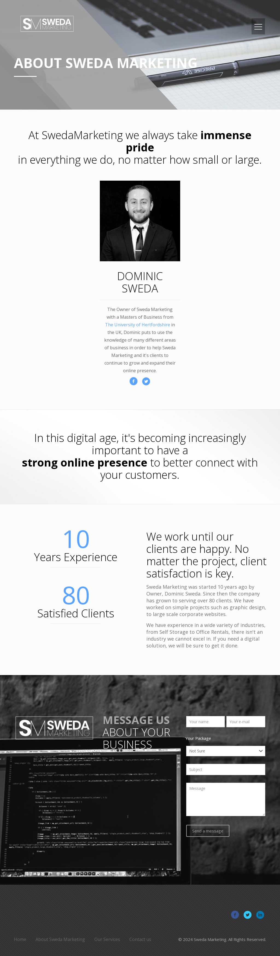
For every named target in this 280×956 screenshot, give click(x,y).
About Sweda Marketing (60, 939)
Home (20, 939)
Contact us (140, 939)
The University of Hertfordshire (137, 325)
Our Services (107, 939)
